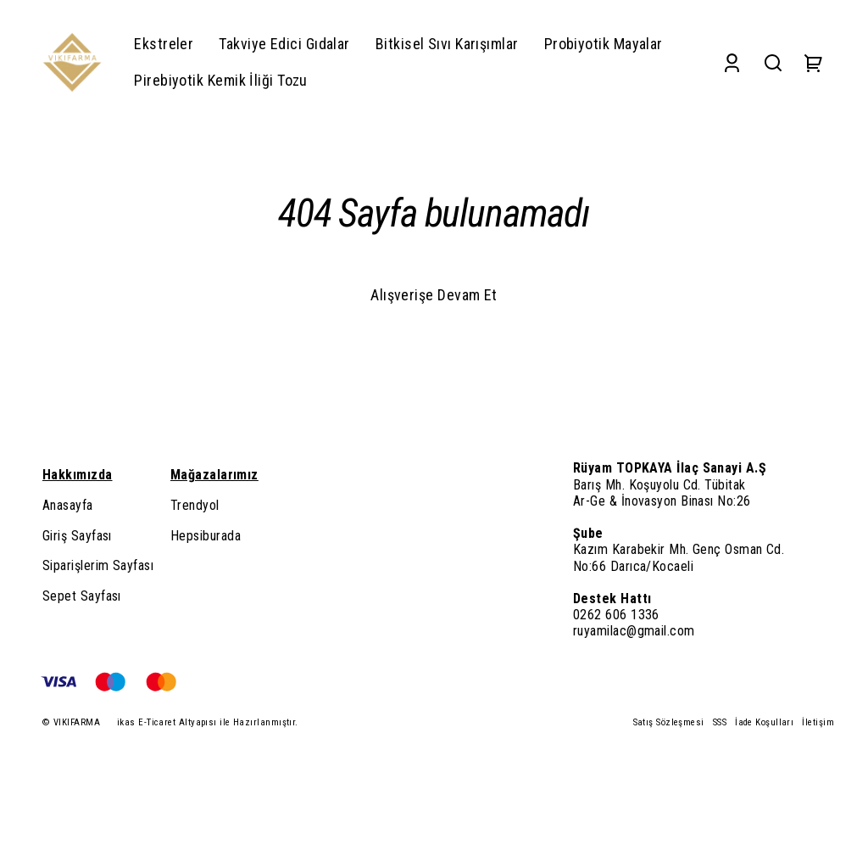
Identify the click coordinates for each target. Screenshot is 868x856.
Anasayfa (67, 505)
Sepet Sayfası (81, 596)
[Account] (732, 62)
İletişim (818, 722)
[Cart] (813, 62)
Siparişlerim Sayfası (97, 565)
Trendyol (195, 505)
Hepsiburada (205, 536)
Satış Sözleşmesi (668, 722)
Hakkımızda (77, 475)
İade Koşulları (764, 722)
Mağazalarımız (214, 475)
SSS (719, 722)
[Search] (773, 62)
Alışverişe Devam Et (434, 295)
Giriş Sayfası (77, 536)
